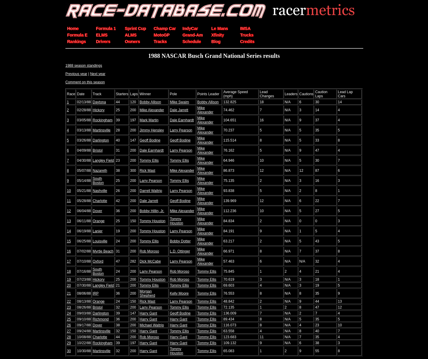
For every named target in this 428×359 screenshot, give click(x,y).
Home (73, 28)
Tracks (160, 41)
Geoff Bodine (150, 140)
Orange (99, 221)
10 (69, 191)
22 (69, 301)
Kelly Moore (179, 293)
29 (69, 343)
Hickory (99, 110)
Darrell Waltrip (151, 191)
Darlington (101, 140)
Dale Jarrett (179, 110)
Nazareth (100, 171)
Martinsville (102, 130)
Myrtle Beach (103, 251)
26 (69, 325)
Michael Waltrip (152, 325)
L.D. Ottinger (180, 251)
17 (69, 261)
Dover (97, 211)
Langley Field (103, 160)
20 (69, 285)
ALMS (131, 35)
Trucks (247, 35)
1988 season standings (83, 65)
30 (69, 351)
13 (69, 221)
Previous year (76, 74)
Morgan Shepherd (147, 293)
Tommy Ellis (149, 160)
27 (69, 331)
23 (69, 307)
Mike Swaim (179, 102)
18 (69, 271)
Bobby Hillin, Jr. (152, 211)
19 (69, 279)
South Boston (98, 181)
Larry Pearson (181, 130)
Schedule (191, 41)
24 (69, 313)
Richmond (101, 319)
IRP (96, 293)
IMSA (245, 28)
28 (69, 337)
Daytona (99, 102)
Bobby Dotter (180, 241)
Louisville (100, 241)
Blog (216, 41)
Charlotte (100, 201)
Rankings (76, 41)
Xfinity (217, 35)
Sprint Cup (135, 28)
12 (69, 211)
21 (69, 293)
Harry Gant (148, 313)
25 (69, 319)
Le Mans (219, 28)
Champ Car (165, 28)
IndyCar (190, 28)
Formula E (77, 35)
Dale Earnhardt (182, 120)
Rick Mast (147, 171)
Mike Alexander (152, 110)
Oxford (98, 261)
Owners (132, 41)
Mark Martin (149, 120)
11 (69, 201)
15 (69, 241)
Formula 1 (106, 28)
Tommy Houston (153, 221)
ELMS (102, 35)
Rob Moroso (149, 251)
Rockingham (103, 120)
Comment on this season (85, 82)
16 (69, 251)
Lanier (98, 231)
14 (69, 231)
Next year (97, 74)
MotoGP (162, 35)
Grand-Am (192, 35)
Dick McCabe (150, 261)
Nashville (100, 191)
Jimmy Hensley (152, 130)
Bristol (98, 150)
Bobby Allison (150, 102)
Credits (247, 41)
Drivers (103, 41)
